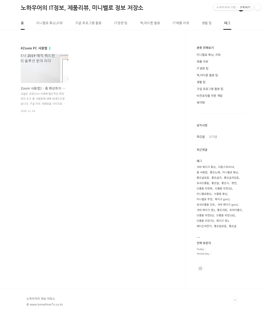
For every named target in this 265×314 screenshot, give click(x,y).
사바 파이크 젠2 (206, 210)
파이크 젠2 (222, 221)
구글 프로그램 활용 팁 (210, 89)
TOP (235, 300)
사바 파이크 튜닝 (206, 167)
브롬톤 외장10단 (225, 215)
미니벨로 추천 (204, 199)
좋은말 (215, 183)
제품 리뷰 (202, 61)
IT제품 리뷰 (181, 22)
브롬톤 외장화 (204, 188)
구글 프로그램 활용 (88, 22)
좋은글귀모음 (231, 178)
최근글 (201, 136)
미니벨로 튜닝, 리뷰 (209, 55)
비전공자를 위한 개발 (210, 95)
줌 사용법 (202, 172)
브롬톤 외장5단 (205, 215)
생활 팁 (207, 22)
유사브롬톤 (203, 183)
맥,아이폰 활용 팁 (207, 75)
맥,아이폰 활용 (150, 22)
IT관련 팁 (121, 22)
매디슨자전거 (204, 226)
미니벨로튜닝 (204, 194)
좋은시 (225, 183)
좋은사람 (222, 210)
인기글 (213, 136)
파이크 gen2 (222, 199)
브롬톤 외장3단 (223, 188)
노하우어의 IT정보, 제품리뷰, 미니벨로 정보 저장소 (82, 8)
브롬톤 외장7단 (205, 221)
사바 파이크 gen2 (227, 204)
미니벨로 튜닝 (230, 172)
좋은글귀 (217, 178)
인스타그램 (200, 268)
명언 (233, 183)
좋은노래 (215, 172)
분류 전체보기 (205, 48)
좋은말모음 (220, 226)
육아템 (201, 102)
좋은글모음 (203, 178)
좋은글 (232, 226)
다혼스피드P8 (226, 167)
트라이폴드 (236, 210)
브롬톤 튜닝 (220, 194)
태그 (227, 22)
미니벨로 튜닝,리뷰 (49, 22)
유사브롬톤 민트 (206, 204)
